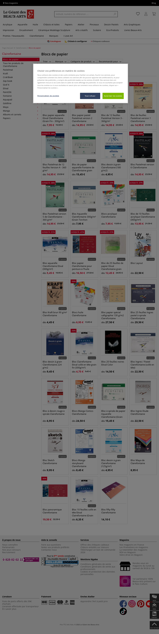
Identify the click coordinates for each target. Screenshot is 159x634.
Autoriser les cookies (113, 96)
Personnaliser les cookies (48, 96)
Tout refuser (90, 96)
